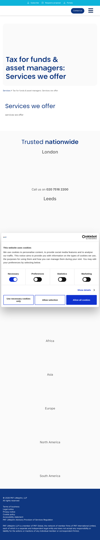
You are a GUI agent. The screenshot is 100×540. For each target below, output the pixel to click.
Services (7, 90)
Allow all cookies (81, 300)
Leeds (50, 198)
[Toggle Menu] (90, 11)
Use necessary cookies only (18, 299)
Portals (70, 3)
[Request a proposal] (42, 3)
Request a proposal (53, 3)
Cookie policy (9, 514)
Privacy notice (9, 512)
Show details (84, 290)
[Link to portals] (64, 3)
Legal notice (8, 509)
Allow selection (50, 300)
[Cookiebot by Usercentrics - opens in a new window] (84, 237)
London (50, 151)
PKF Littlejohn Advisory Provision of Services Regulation (28, 520)
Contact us (77, 11)
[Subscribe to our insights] (28, 3)
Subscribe (35, 3)
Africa (50, 341)
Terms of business (11, 506)
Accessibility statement (13, 517)
